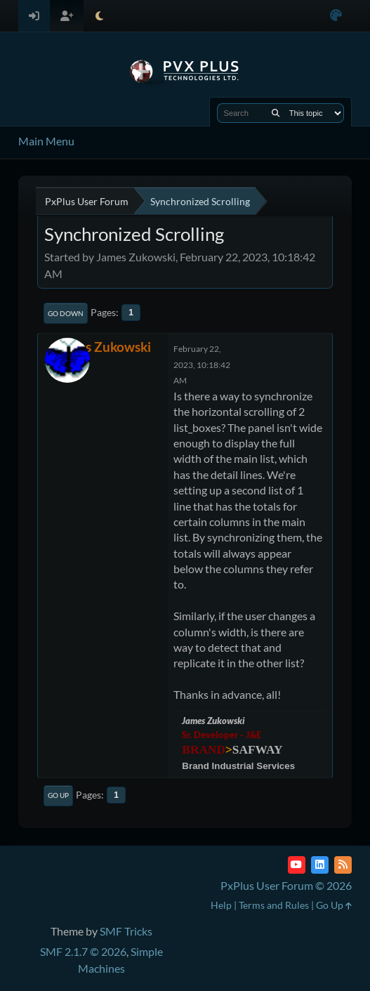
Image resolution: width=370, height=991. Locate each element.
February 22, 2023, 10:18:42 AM (201, 364)
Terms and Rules (274, 905)
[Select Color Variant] (336, 16)
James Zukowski (103, 347)
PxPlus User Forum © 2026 (286, 885)
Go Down (66, 313)
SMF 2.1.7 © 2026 (83, 951)
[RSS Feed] (343, 865)
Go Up (58, 795)
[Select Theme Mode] (99, 16)
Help (221, 905)
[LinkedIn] (320, 865)
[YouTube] (296, 865)
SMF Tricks (126, 931)
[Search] (275, 113)
